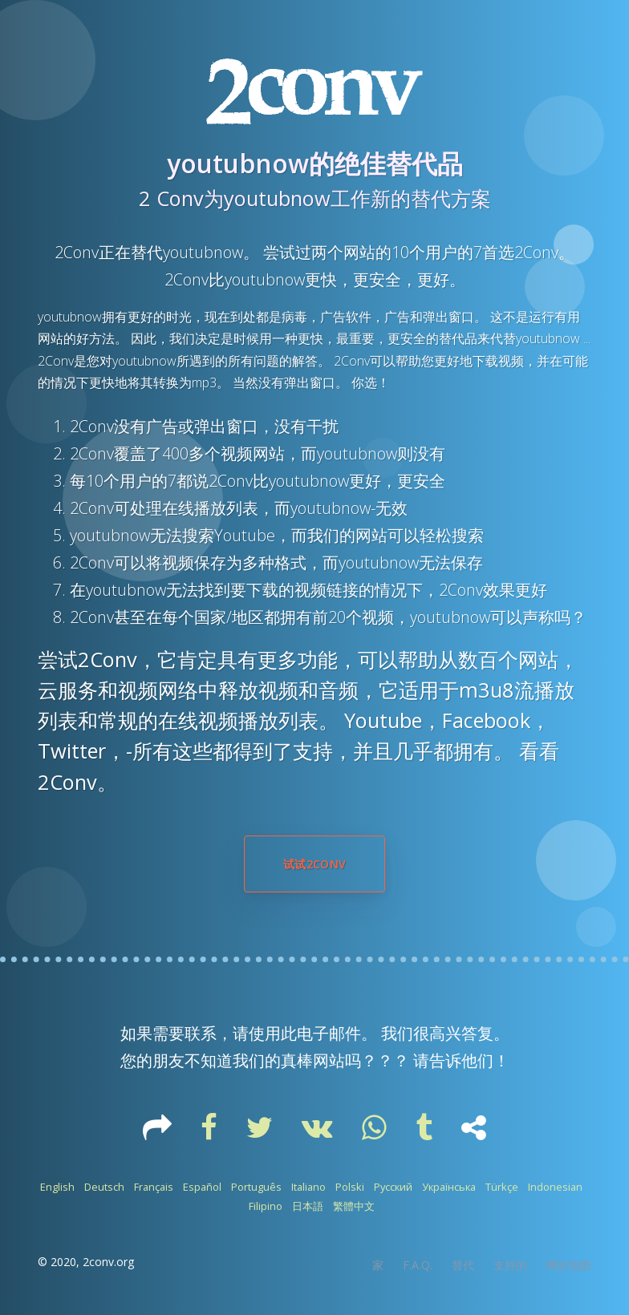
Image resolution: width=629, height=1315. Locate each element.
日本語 (307, 1206)
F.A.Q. (417, 1265)
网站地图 (568, 1265)
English (57, 1186)
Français (153, 1186)
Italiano (308, 1186)
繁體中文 (354, 1206)
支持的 (510, 1265)
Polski (349, 1186)
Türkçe (501, 1186)
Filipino (265, 1206)
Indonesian (555, 1186)
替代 (463, 1265)
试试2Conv (314, 864)
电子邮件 (329, 1033)
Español (202, 1186)
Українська (449, 1186)
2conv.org (108, 1261)
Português (256, 1186)
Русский (393, 1186)
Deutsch (104, 1186)
